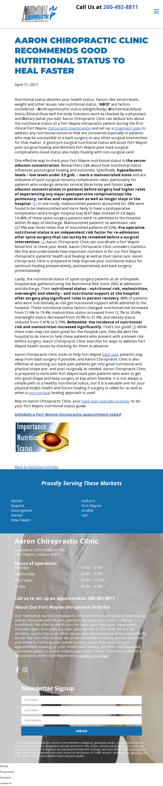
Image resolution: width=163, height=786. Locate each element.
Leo (85, 515)
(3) (134, 326)
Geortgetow (21, 510)
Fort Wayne (91, 505)
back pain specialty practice (105, 401)
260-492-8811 (120, 7)
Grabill (87, 510)
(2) (43, 241)
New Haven (21, 519)
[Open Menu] (156, 11)
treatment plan (127, 128)
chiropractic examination (69, 128)
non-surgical (39, 392)
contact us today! (93, 655)
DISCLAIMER (138, 749)
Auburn (88, 500)
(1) (35, 203)
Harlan (17, 515)
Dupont (17, 505)
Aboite (16, 500)
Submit (81, 731)
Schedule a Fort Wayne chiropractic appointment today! (68, 414)
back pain (110, 354)
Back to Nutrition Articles (36, 466)
